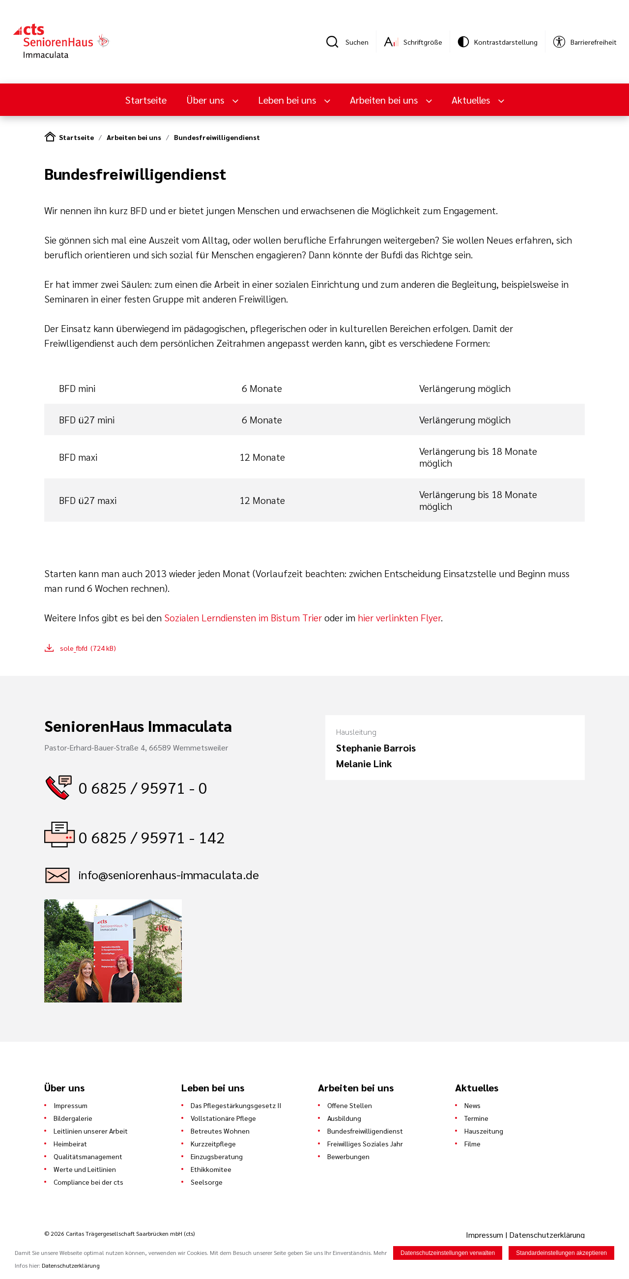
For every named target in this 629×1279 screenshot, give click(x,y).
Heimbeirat (70, 1143)
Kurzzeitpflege (213, 1143)
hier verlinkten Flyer (399, 617)
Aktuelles (472, 99)
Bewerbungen (348, 1156)
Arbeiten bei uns (385, 99)
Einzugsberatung (217, 1156)
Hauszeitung (483, 1130)
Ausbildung (344, 1117)
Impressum (70, 1105)
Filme (472, 1143)
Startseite (146, 99)
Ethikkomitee (211, 1169)
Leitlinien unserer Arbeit (91, 1130)
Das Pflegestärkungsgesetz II (236, 1105)
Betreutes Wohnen (220, 1130)
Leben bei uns (288, 99)
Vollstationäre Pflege (223, 1117)
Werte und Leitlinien (85, 1169)
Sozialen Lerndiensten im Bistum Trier (243, 617)
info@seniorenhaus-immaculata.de (169, 874)
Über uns (206, 99)
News (472, 1105)
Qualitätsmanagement (88, 1156)
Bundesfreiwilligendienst (217, 137)
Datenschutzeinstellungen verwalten (447, 1253)
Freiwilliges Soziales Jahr (365, 1143)
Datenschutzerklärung (547, 1234)
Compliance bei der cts (88, 1181)
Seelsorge (207, 1181)
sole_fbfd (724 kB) (88, 647)
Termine (476, 1117)
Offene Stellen (349, 1105)
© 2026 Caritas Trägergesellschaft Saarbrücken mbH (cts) (119, 1233)
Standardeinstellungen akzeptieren (561, 1253)
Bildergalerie (73, 1117)
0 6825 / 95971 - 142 (152, 837)
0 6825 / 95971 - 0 (143, 787)
